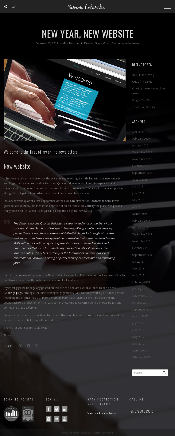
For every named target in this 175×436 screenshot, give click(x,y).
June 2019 (138, 193)
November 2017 (142, 296)
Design (88, 43)
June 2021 (138, 131)
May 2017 (138, 337)
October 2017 (140, 302)
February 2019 (141, 220)
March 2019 (139, 214)
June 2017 (138, 330)
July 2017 (137, 323)
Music (106, 43)
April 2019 (138, 207)
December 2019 (142, 152)
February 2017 (141, 357)
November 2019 (142, 159)
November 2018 (142, 241)
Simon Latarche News (125, 43)
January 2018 (140, 289)
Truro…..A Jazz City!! (144, 107)
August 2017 (140, 316)
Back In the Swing (143, 75)
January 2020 (140, 145)
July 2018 (137, 261)
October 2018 (140, 248)
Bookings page (13, 293)
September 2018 (142, 255)
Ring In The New (142, 100)
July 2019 (137, 186)
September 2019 (142, 173)
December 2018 (142, 234)
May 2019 (138, 200)
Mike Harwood (71, 43)
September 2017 (142, 309)
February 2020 (141, 138)
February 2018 (141, 282)
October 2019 (140, 166)
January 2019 (140, 227)
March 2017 (139, 350)
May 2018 (138, 268)
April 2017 (138, 343)
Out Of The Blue (142, 81)
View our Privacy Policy (102, 413)
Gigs (97, 43)
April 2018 (138, 275)
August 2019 (140, 179)
